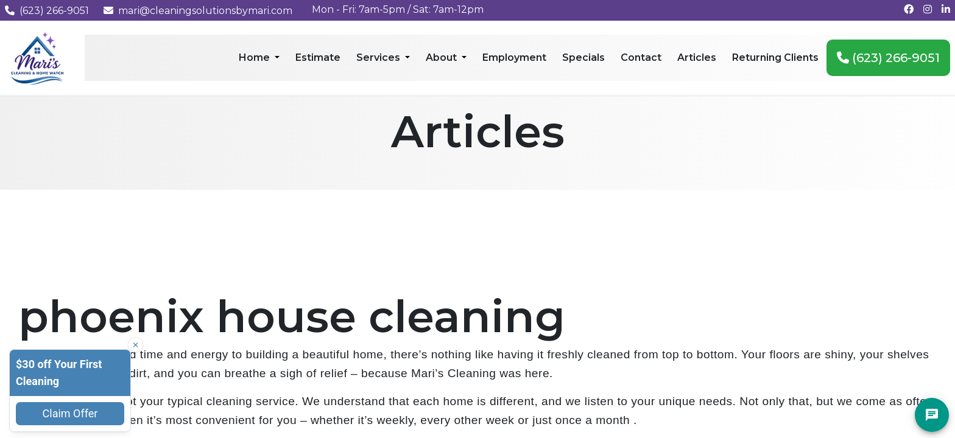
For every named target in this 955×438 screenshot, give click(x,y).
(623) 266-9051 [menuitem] (888, 57)
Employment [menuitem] (514, 57)
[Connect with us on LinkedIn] (946, 9)
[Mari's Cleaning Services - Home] (37, 57)
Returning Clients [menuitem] (775, 57)
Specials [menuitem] (583, 57)
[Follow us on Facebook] (909, 9)
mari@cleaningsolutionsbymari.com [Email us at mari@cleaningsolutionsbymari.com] (198, 10)
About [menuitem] (442, 57)
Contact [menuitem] (641, 57)
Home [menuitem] (255, 57)
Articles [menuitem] (696, 57)
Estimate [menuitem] (317, 57)
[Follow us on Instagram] (927, 9)
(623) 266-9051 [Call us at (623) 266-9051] (47, 10)
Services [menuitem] (379, 57)
